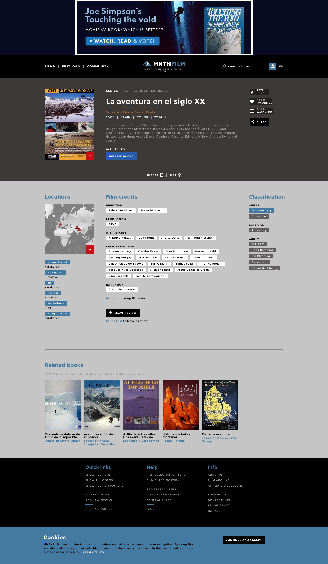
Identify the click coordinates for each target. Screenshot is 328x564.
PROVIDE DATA (219, 507)
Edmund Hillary (120, 253)
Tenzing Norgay (120, 259)
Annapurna (55, 274)
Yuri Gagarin (160, 265)
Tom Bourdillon (177, 253)
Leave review (122, 314)
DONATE (214, 512)
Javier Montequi (150, 112)
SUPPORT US (217, 496)
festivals (71, 66)
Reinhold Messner (200, 239)
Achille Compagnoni (150, 277)
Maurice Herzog (120, 239)
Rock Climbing (262, 251)
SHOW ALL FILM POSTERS (104, 487)
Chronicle (259, 218)
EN (281, 66)
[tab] (90, 156)
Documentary (262, 212)
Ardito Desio (170, 239)
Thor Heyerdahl (211, 265)
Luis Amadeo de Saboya (126, 265)
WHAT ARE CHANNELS (163, 496)
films (50, 66)
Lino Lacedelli (119, 277)
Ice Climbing (261, 257)
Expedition (260, 264)
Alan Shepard (160, 271)
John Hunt (146, 239)
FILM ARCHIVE (218, 482)
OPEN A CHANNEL (98, 510)
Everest (52, 294)
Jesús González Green (193, 271)
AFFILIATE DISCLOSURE (225, 487)
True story (259, 232)
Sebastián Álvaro (120, 112)
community (98, 66)
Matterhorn (55, 305)
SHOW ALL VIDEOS (99, 482)
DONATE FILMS (219, 502)
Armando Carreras (122, 291)
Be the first (114, 322)
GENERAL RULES (159, 502)
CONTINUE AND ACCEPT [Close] (244, 539)
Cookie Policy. (93, 551)
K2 (49, 284)
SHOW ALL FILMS (98, 476)
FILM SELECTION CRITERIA (167, 476)
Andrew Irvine (175, 259)
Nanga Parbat (57, 264)
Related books (121, 156)
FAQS (150, 510)
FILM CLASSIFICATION (163, 482)
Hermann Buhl (205, 253)
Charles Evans (148, 253)
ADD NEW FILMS (97, 496)
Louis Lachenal (204, 259)
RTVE (112, 226)
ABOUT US (215, 476)
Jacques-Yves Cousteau (126, 271)
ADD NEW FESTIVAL (100, 502)
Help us (111, 300)
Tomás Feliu (184, 265)
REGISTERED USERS (161, 491)
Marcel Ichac (148, 259)
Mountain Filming (264, 270)
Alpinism (258, 245)
